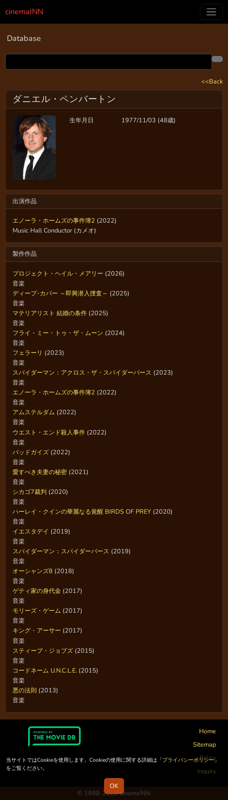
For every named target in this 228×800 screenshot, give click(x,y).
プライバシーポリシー (188, 760)
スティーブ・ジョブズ (43, 650)
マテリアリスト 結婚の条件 (50, 313)
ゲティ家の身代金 (37, 590)
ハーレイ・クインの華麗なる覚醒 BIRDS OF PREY (82, 511)
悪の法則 (25, 690)
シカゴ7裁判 (30, 491)
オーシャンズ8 (33, 571)
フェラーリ (28, 352)
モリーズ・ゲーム (37, 610)
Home (207, 731)
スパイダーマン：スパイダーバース (61, 551)
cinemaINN (24, 11)
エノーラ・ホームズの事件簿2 (54, 220)
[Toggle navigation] (211, 12)
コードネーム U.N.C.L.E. (45, 670)
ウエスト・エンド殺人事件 (49, 432)
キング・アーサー (37, 630)
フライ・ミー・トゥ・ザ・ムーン (58, 333)
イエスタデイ (31, 531)
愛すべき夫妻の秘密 (40, 472)
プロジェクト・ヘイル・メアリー (58, 273)
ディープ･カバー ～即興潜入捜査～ (60, 293)
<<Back (212, 81)
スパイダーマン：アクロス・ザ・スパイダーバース (82, 372)
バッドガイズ (31, 452)
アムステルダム (34, 412)
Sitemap (204, 744)
